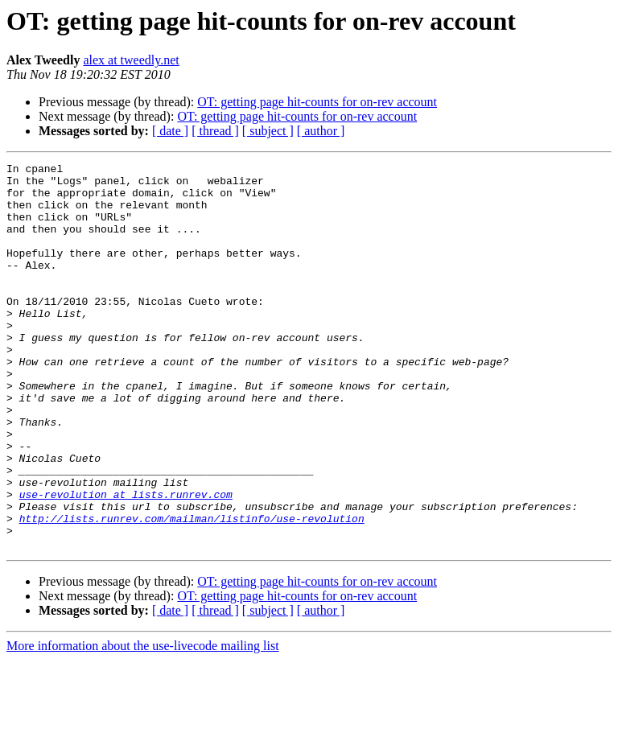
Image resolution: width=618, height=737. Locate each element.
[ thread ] (215, 131)
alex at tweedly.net (131, 60)
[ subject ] (268, 131)
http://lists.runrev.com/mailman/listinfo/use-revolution (192, 590)
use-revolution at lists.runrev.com (126, 561)
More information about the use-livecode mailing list (142, 723)
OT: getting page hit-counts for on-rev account (317, 102)
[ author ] (321, 131)
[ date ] (170, 131)
